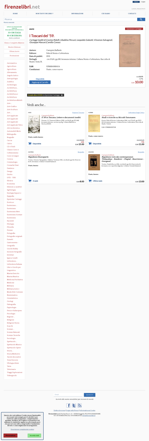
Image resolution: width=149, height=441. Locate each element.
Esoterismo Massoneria (11, 209)
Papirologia (11, 307)
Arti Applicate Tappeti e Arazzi (13, 122)
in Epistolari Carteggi (45, 95)
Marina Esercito (13, 273)
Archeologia (12, 85)
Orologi (10, 301)
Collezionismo (12, 153)
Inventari (10, 255)
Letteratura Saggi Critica (136, 112)
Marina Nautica (13, 277)
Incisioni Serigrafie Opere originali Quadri (14, 252)
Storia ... (10, 351)
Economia (11, 184)
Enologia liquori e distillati (14, 193)
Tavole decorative (14, 357)
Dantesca (10, 168)
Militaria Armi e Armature (13, 289)
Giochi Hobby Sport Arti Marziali (14, 249)
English (143, 1)
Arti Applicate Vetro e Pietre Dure (15, 125)
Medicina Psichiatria (15, 280)
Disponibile (40, 79)
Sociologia (11, 338)
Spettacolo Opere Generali (14, 348)
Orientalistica (12, 298)
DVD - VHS (11, 178)
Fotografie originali (14, 236)
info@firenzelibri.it (88, 415)
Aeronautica (12, 63)
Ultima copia (97, 181)
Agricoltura (11, 66)
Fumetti (10, 239)
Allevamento (12, 72)
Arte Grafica (11, 106)
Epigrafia (10, 196)
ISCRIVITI (89, 395)
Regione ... (11, 317)
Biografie (10, 137)
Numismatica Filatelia (12, 295)
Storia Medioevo (13, 354)
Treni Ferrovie (12, 360)
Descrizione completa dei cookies (22, 429)
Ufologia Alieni (13, 363)
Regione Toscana (78, 112)
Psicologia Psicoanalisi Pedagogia (11, 314)
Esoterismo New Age (13, 212)
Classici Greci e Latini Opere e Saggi (15, 150)
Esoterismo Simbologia (11, 218)
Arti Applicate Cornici (12, 119)
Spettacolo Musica (14, 345)
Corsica (10, 159)
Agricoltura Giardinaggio (12, 69)
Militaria (10, 286)
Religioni (10, 320)
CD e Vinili (11, 147)
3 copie (35, 181)
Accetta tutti (34, 435)
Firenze (10, 230)
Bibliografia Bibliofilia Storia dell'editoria (13, 134)
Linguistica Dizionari (11, 270)
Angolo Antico (12, 75)
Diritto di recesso (59, 410)
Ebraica (10, 181)
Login (134, 9)
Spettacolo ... (12, 341)
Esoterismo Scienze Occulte (14, 215)
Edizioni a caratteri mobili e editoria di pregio (14, 187)
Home (15, 14)
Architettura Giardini (12, 97)
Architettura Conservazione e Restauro (13, 91)
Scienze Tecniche (13, 335)
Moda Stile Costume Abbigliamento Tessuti (15, 292)
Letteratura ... (12, 261)
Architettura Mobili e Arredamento (14, 100)
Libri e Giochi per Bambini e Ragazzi (14, 267)
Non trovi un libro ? (44, 14)
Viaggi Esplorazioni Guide (14, 372)
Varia (9, 366)
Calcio (9, 144)
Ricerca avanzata (9, 22)
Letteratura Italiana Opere (14, 264)
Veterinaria (11, 369)
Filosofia (10, 227)
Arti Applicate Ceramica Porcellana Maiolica (14, 116)
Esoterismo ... (12, 205)
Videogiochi (12, 375)
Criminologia (12, 162)
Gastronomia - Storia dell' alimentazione (12, 243)
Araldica (10, 82)
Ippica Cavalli (12, 258)
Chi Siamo (105, 14)
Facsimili (10, 221)
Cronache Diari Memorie (13, 165)
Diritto (9, 174)
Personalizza (10, 435)
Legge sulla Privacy (72, 410)
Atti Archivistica (13, 128)
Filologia (10, 224)
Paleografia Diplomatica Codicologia (12, 304)
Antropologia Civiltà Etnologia (13, 79)
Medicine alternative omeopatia (11, 283)
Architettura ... (12, 88)
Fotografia (11, 233)
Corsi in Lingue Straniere (13, 156)
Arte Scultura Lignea (12, 110)
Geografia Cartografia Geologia (11, 246)
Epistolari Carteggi (14, 199)
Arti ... (9, 113)
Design (9, 171)
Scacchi (10, 326)
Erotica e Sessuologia (11, 202)
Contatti (132, 14)
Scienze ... (10, 329)
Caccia (9, 140)
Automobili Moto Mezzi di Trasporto (14, 131)
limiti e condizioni (14, 38)
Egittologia (11, 190)
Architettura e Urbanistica (12, 94)
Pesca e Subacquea (14, 311)
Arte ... (9, 103)
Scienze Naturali (13, 332)
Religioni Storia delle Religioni (13, 323)
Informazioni (77, 14)
